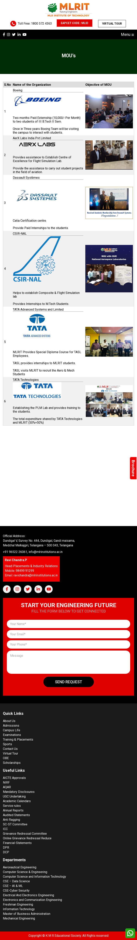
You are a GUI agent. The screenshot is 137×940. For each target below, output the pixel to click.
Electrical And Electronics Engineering (28, 895)
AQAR (7, 787)
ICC (5, 829)
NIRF (6, 782)
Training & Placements (18, 739)
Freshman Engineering (18, 904)
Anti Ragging (11, 820)
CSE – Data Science (16, 881)
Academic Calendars (17, 801)
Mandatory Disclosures (19, 792)
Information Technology (19, 909)
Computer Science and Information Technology (34, 876)
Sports (7, 744)
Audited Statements (16, 815)
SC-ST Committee (15, 824)
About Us (9, 721)
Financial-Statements (17, 843)
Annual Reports (13, 810)
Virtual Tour (112, 23)
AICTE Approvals (14, 778)
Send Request (68, 682)
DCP (6, 852)
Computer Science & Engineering (25, 872)
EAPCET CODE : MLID (74, 23)
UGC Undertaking (14, 796)
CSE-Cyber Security (16, 890)
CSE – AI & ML (13, 886)
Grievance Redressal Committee (25, 833)
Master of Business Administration (26, 914)
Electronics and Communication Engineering (32, 900)
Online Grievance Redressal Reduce (27, 838)
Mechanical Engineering (19, 918)
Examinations (12, 735)
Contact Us (10, 749)
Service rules (12, 806)
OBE (6, 758)
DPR (6, 847)
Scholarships (12, 763)
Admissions (11, 725)
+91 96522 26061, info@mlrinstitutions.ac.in (33, 552)
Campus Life (11, 730)
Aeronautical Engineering (19, 867)
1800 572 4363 (41, 23)
